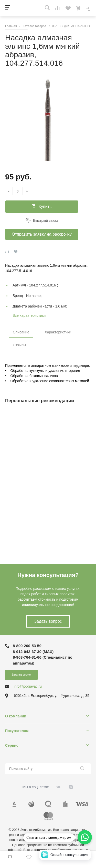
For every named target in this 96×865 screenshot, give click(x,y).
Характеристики (58, 332)
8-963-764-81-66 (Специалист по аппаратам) (42, 660)
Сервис (11, 745)
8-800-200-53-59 (27, 645)
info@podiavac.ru (28, 686)
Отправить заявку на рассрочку (42, 234)
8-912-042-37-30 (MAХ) (33, 651)
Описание (21, 332)
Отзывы (19, 345)
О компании (15, 716)
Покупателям (17, 731)
